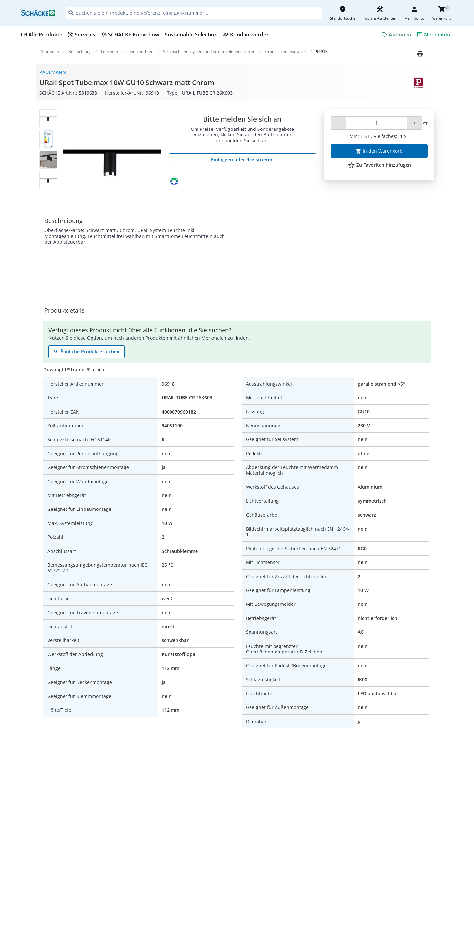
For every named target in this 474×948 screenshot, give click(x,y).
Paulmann (53, 72)
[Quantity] (376, 123)
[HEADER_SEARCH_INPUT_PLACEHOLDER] (194, 13)
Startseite (50, 51)
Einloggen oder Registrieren (242, 159)
